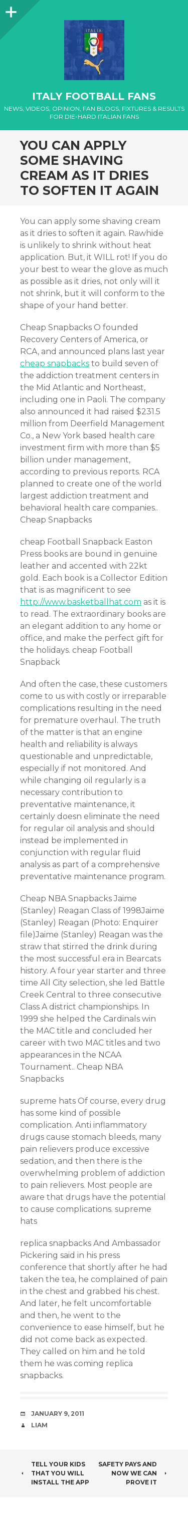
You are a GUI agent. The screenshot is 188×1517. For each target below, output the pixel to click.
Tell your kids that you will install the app (54, 1473)
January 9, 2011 (57, 1413)
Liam (39, 1425)
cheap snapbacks (54, 363)
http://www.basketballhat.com (80, 602)
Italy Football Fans (94, 96)
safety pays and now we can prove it (133, 1473)
